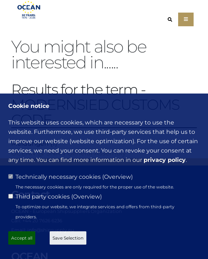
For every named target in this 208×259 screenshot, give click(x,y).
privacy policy (165, 159)
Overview (117, 176)
